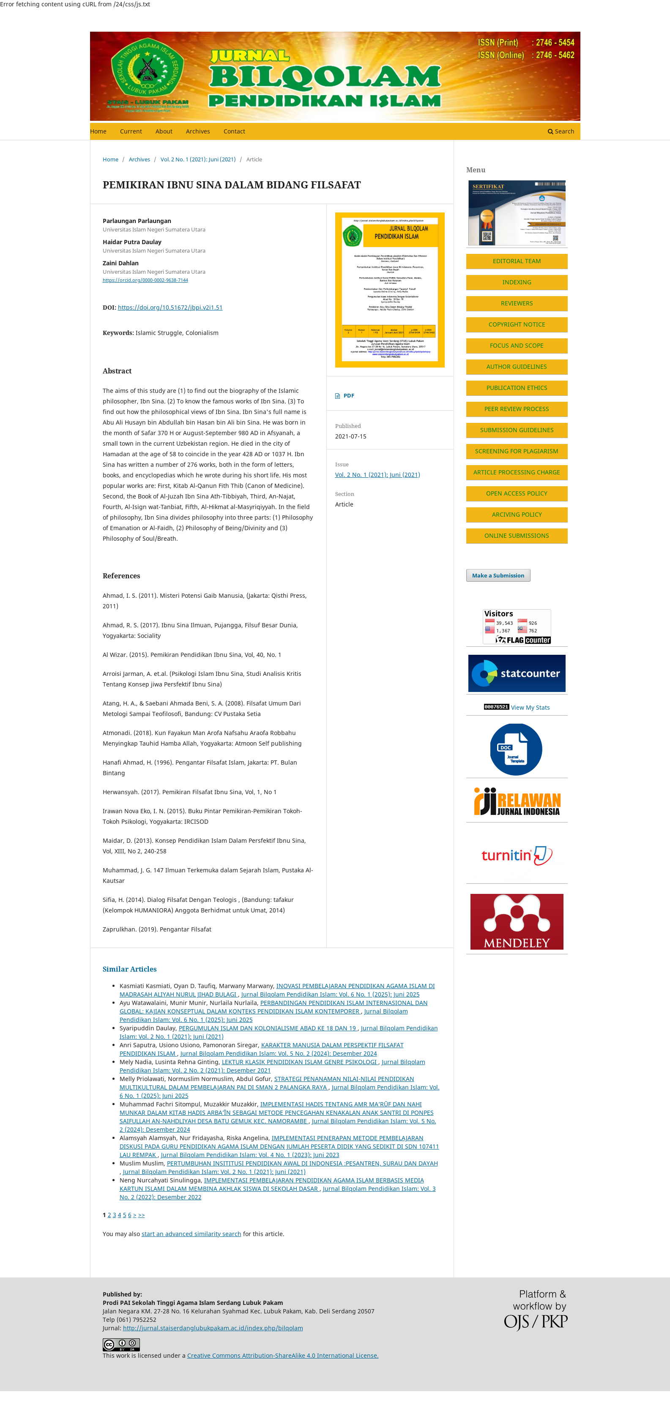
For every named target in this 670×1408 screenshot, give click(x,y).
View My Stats (530, 707)
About (164, 131)
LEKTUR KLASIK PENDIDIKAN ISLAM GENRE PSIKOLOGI (300, 1062)
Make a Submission (498, 575)
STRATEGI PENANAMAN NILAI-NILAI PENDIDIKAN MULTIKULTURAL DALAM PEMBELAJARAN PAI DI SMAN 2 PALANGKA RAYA (267, 1083)
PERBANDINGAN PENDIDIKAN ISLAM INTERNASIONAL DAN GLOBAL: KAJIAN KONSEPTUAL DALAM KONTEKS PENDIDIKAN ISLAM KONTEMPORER (274, 1007)
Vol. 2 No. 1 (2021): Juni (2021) (198, 159)
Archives (198, 131)
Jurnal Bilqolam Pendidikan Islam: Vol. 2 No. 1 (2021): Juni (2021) (214, 1172)
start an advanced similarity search (191, 1234)
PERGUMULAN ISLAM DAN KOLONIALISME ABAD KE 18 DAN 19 (268, 1028)
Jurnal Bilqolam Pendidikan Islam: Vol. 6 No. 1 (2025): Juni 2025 (330, 994)
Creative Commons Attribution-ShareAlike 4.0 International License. (283, 1355)
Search (561, 131)
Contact (234, 131)
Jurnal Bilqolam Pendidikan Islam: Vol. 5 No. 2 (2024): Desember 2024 (278, 1053)
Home (98, 131)
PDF (349, 395)
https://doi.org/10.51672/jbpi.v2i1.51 (170, 307)
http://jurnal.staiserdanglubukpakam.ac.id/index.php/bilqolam (213, 1328)
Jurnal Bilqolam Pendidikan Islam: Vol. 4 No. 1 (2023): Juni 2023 (250, 1155)
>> (141, 1215)
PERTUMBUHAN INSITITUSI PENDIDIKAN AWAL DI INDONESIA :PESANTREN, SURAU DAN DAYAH (302, 1163)
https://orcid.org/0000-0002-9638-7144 (145, 280)
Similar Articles (130, 969)
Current (131, 131)
